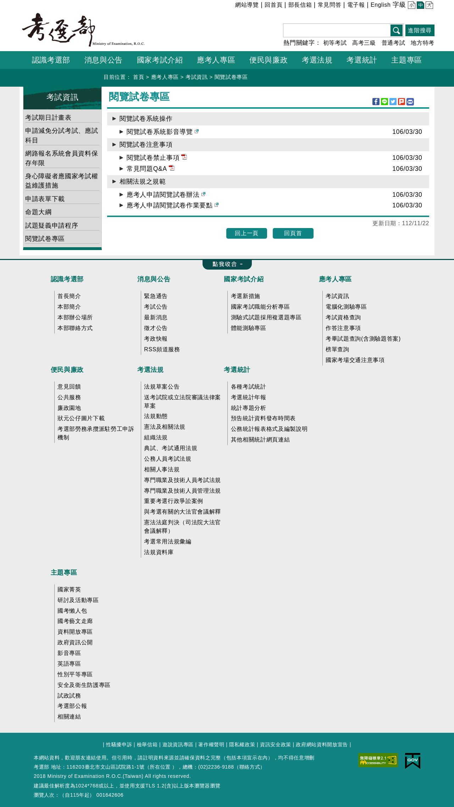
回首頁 (273, 5)
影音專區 (69, 653)
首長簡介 (69, 296)
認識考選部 (67, 279)
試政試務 (69, 696)
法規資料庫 (158, 552)
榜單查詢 (337, 349)
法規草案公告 (161, 387)
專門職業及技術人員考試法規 (182, 480)
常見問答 (330, 5)
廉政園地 (69, 408)
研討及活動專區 (78, 600)
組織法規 (156, 437)
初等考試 (335, 43)
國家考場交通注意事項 (355, 360)
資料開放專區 (75, 632)
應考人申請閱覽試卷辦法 (166, 194)
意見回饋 (69, 387)
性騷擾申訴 (119, 744)
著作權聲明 (211, 744)
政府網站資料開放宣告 (322, 744)
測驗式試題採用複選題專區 (266, 317)
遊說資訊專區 (178, 744)
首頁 (138, 77)
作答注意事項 (343, 328)
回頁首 (293, 233)
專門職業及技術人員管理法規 (182, 491)
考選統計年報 (248, 397)
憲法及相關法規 (165, 427)
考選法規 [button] (317, 60)
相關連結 (69, 717)
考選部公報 (72, 706)
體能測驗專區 (248, 328)
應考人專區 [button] (216, 60)
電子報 (356, 5)
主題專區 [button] (406, 60)
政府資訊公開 (75, 642)
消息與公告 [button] (103, 60)
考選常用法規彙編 (167, 541)
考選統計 (237, 369)
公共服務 (69, 397)
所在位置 (160, 767)
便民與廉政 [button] (268, 60)
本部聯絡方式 (75, 328)
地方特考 (422, 43)
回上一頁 (247, 233)
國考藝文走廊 (75, 621)
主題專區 (64, 572)
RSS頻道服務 (162, 349)
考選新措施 (245, 296)
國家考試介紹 (244, 279)
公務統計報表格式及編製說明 (269, 429)
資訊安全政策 (275, 744)
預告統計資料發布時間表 (263, 418)
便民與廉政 (67, 369)
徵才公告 (156, 328)
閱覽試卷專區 (231, 77)
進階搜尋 (420, 30)
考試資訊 (197, 77)
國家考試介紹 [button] (160, 60)
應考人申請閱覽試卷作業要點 (172, 205)
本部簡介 (69, 307)
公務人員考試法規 (167, 459)
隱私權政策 (242, 744)
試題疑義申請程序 (51, 225)
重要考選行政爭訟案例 (173, 501)
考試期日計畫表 (48, 117)
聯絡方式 (249, 767)
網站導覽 (247, 5)
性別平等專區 (75, 674)
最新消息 (156, 317)
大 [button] (429, 6)
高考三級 (364, 43)
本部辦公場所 (75, 317)
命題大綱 (38, 212)
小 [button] (411, 6)
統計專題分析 (248, 408)
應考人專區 (165, 77)
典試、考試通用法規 (170, 448)
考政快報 (156, 339)
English (381, 5)
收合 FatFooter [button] (225, 264)
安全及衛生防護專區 (84, 685)
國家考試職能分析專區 (260, 307)
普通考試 (393, 43)
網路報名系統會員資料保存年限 (61, 158)
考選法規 (150, 369)
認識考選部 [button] (51, 60)
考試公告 (156, 307)
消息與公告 (153, 279)
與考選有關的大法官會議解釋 (182, 512)
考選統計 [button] (362, 60)
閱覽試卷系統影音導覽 (163, 131)
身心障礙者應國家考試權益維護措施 (61, 181)
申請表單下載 (45, 198)
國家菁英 (69, 589)
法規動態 (156, 416)
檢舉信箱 (147, 744)
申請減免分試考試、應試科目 (61, 135)
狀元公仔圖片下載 (81, 418)
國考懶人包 (72, 611)
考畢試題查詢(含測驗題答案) (363, 339)
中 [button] (420, 6)
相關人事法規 (161, 469)
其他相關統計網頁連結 (260, 440)
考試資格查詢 (343, 317)
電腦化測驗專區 (346, 307)
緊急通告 (156, 296)
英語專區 (69, 664)
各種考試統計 (248, 387)
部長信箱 (300, 5)
